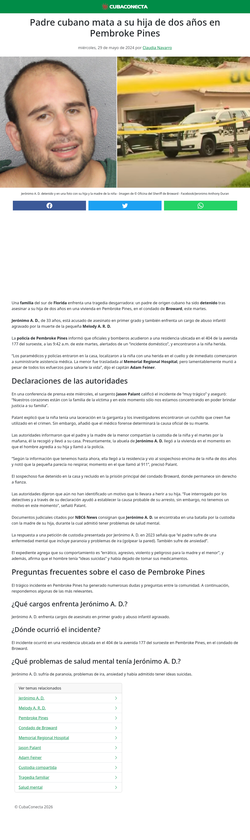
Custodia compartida (68, 767)
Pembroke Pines (68, 718)
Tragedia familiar (68, 777)
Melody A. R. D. (68, 708)
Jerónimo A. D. (68, 698)
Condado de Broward (68, 728)
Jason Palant (68, 748)
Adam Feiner (68, 757)
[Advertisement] (125, 260)
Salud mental (68, 787)
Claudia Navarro (157, 47)
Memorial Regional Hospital (68, 738)
